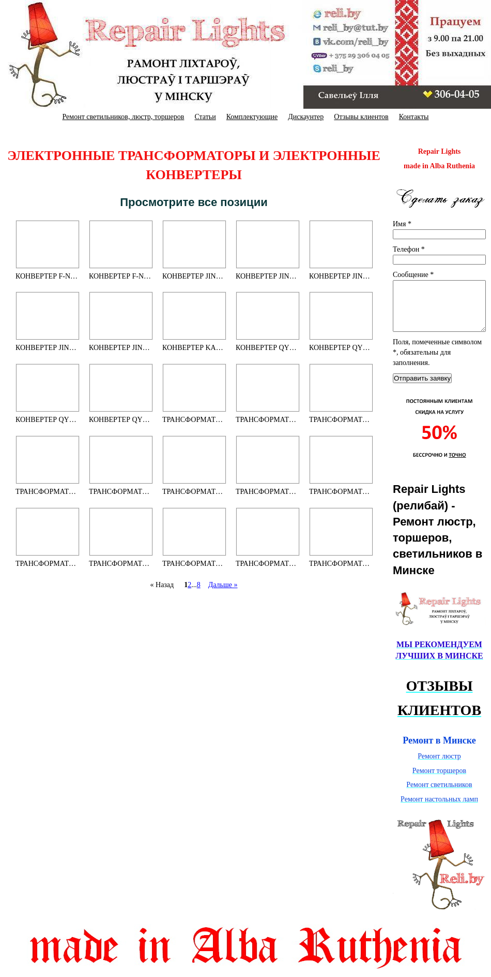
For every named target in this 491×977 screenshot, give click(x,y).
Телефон (409, 249)
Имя (402, 224)
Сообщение (413, 275)
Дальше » (223, 585)
